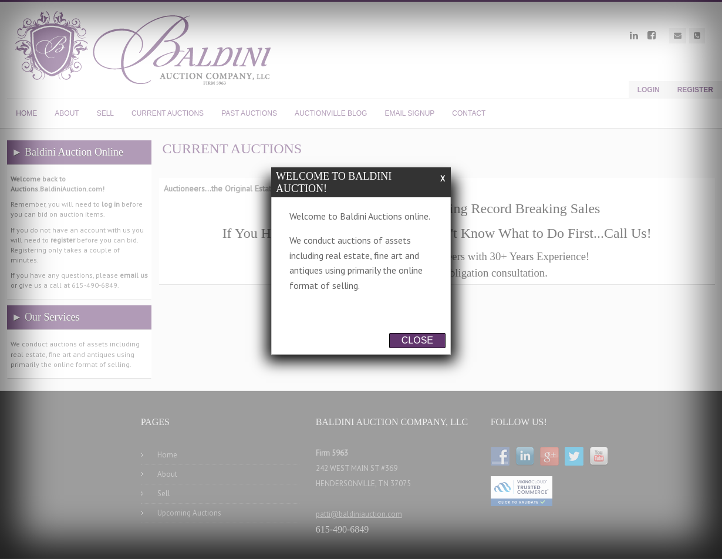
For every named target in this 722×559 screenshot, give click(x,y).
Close (417, 340)
